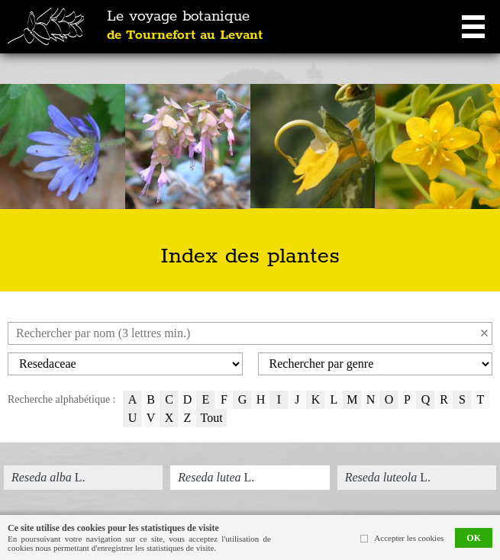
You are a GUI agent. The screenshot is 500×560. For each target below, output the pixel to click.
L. (48, 477)
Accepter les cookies (409, 537)
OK (473, 538)
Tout (211, 417)
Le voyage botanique (185, 26)
